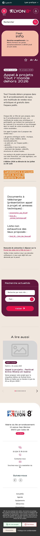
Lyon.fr (8, 3)
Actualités (20, 494)
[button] (25, 60)
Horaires (20, 433)
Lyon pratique (32, 2)
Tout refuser (29, 524)
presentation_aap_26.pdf (18, 213)
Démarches (20, 504)
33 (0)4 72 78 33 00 (20, 451)
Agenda (20, 497)
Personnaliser (9, 530)
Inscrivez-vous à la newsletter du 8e (20, 466)
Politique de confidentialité (27, 530)
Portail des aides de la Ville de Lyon (17, 250)
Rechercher (9, 22)
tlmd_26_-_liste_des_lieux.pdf (20, 236)
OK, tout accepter (12, 524)
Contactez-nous (20, 459)
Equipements (20, 500)
